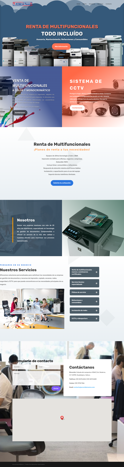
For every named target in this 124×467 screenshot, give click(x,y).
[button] (62, 418)
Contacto (109, 4)
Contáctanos (20, 113)
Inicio (78, 4)
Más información (61, 46)
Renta (85, 4)
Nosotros (92, 4)
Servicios (100, 4)
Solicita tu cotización (62, 183)
